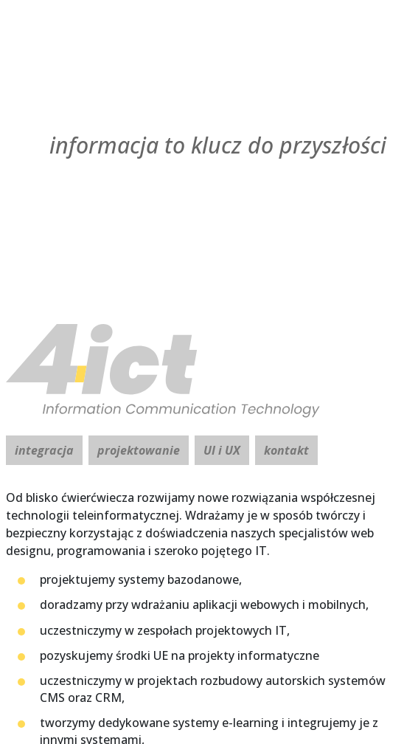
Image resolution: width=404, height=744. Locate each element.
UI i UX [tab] (221, 450)
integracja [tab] (44, 450)
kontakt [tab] (286, 450)
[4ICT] (202, 371)
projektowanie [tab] (138, 450)
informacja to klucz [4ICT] (217, 145)
